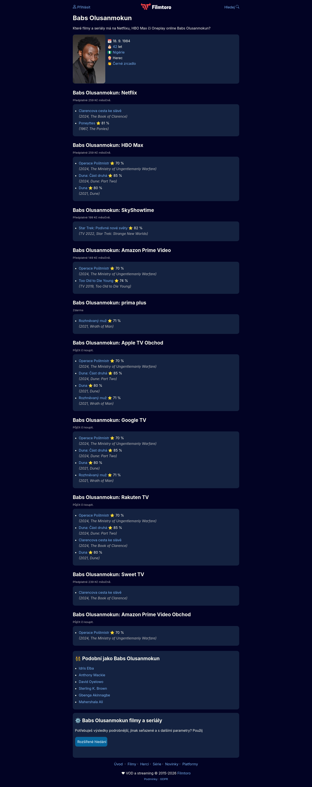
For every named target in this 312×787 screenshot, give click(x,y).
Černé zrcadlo (124, 63)
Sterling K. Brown (93, 688)
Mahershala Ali (91, 702)
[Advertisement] (41, 67)
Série (157, 764)
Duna (83, 188)
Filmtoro (184, 773)
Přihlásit (81, 7)
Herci (144, 764)
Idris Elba (86, 668)
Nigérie (119, 52)
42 (115, 46)
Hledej (231, 7)
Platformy (190, 764)
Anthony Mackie (92, 675)
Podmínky (151, 779)
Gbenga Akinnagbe (94, 695)
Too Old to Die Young (96, 280)
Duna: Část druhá (93, 175)
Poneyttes (87, 123)
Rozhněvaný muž (93, 321)
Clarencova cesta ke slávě (100, 111)
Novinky (171, 764)
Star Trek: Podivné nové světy (103, 228)
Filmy (132, 764)
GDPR (164, 779)
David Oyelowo (91, 682)
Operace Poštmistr (94, 163)
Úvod (119, 764)
